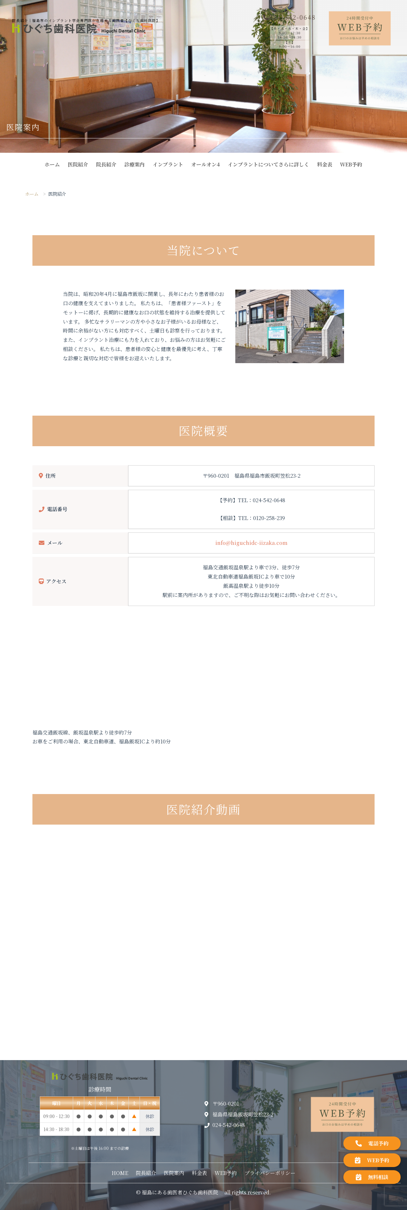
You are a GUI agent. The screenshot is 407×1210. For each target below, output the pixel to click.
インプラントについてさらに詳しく (268, 164)
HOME (120, 1173)
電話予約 (372, 1143)
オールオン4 (205, 164)
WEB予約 (351, 164)
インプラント (168, 164)
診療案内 (134, 164)
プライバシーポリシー (270, 1173)
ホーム (52, 164)
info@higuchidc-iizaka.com (251, 542)
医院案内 (174, 1173)
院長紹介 (106, 164)
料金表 (324, 164)
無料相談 (372, 1177)
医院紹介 (78, 164)
